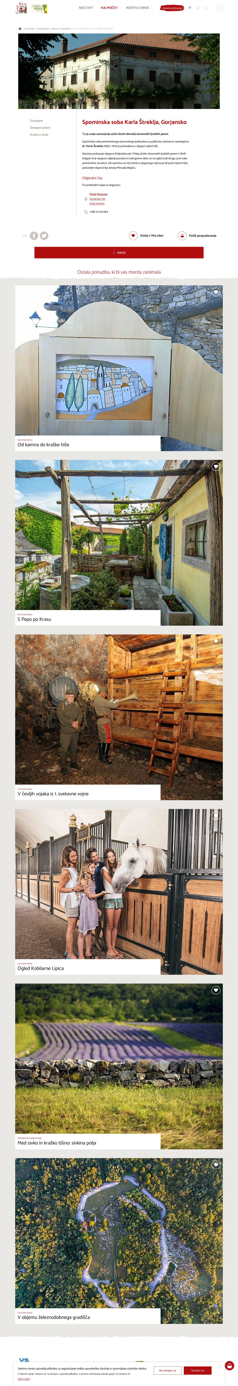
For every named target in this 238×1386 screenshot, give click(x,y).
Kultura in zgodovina (61, 29)
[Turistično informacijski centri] (197, 8)
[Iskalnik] (205, 8)
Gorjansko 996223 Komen (99, 199)
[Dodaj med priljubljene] (146, 235)
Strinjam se (197, 1370)
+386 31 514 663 (99, 211)
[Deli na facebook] (34, 235)
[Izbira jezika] (219, 8)
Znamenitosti (42, 29)
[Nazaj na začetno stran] (22, 8)
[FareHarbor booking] (229, 1365)
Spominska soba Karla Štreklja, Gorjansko (93, 29)
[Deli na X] (44, 235)
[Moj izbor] (189, 8)
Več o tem (24, 1379)
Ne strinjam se (167, 1370)
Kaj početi (29, 29)
